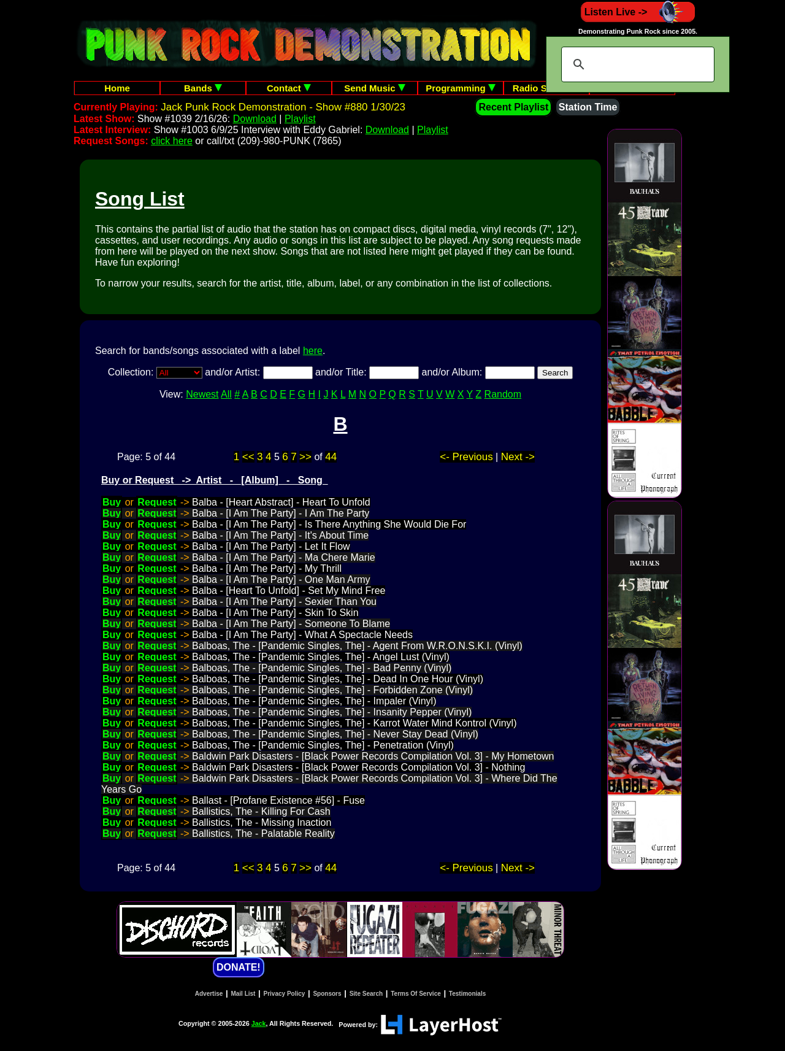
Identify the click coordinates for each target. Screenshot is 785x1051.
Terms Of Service (416, 993)
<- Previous (466, 457)
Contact (289, 88)
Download (255, 119)
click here (172, 141)
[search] (636, 64)
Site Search (366, 993)
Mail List (243, 993)
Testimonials (467, 993)
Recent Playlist (513, 107)
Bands (203, 88)
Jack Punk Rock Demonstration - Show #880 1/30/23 (283, 107)
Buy (111, 502)
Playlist (300, 119)
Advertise (209, 993)
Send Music (374, 88)
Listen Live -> (638, 12)
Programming (461, 88)
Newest (202, 394)
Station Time (588, 107)
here (313, 350)
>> (305, 457)
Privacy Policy (284, 993)
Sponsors (327, 993)
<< (248, 457)
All (226, 394)
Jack (258, 1023)
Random (502, 394)
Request (156, 502)
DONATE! (238, 967)
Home (117, 88)
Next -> (518, 457)
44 (331, 457)
